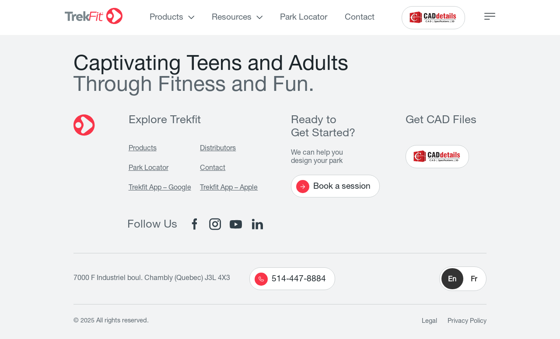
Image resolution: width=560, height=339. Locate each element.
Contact (359, 18)
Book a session (333, 186)
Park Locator (303, 18)
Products (166, 18)
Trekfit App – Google (160, 188)
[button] (462, 278)
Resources (232, 18)
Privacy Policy (467, 321)
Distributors (218, 148)
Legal (429, 321)
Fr (474, 280)
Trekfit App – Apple (229, 188)
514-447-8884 (290, 279)
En (452, 280)
